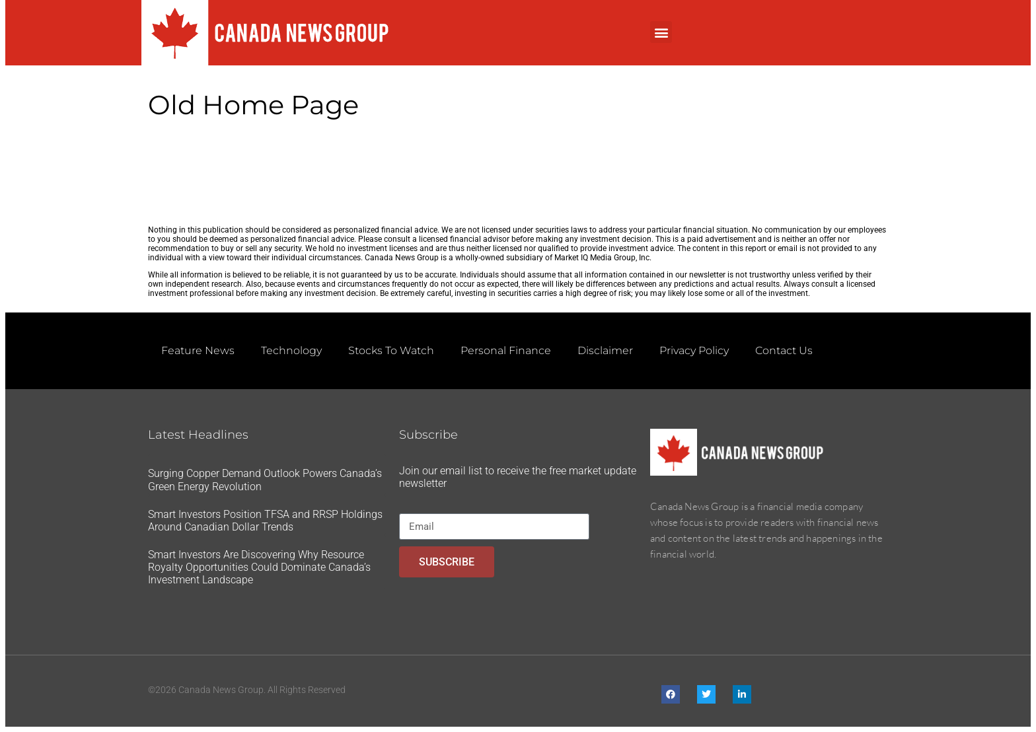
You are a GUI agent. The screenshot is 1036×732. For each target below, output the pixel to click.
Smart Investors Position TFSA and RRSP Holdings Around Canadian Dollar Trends (265, 520)
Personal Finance (506, 350)
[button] (661, 32)
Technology (291, 350)
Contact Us (784, 350)
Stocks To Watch (391, 350)
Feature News (198, 350)
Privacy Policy (694, 350)
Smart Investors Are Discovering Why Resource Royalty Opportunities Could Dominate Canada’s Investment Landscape (259, 567)
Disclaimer (605, 350)
